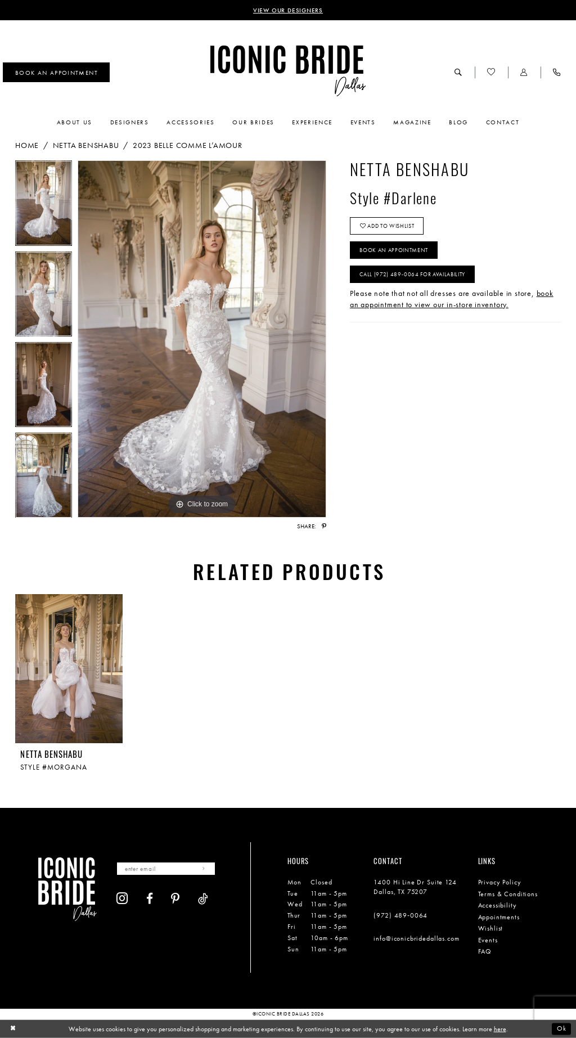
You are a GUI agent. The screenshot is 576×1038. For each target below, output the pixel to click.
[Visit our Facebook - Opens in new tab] (150, 899)
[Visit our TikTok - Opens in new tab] (203, 899)
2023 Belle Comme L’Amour (187, 145)
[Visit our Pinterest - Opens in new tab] (175, 899)
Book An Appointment (393, 250)
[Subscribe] (204, 868)
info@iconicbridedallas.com (416, 938)
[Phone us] (557, 72)
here (500, 1028)
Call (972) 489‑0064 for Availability (412, 274)
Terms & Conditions (508, 893)
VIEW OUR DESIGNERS (288, 10)
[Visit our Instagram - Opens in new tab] (122, 898)
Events (488, 940)
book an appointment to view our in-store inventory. (452, 299)
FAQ (485, 951)
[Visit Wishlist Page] (491, 72)
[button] (524, 72)
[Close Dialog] (12, 1029)
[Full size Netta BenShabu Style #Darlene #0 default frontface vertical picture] (202, 339)
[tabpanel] (43, 205)
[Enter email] (165, 868)
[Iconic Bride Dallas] (288, 71)
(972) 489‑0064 (401, 915)
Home (27, 145)
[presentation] (69, 668)
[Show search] (458, 72)
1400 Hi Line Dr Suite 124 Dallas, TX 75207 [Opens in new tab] (415, 887)
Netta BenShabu (86, 145)
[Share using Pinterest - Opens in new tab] (324, 526)
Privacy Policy (499, 882)
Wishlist (490, 928)
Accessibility (497, 905)
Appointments (499, 917)
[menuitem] (56, 73)
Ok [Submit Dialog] (561, 1028)
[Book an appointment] (56, 73)
